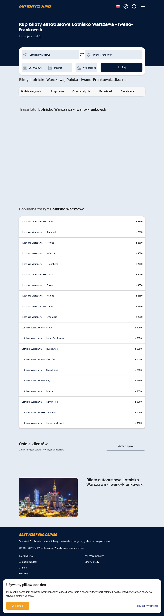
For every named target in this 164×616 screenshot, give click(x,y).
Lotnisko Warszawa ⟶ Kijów (37, 327)
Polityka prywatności (146, 605)
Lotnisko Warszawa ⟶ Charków (38, 359)
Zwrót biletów (26, 556)
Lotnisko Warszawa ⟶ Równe (38, 242)
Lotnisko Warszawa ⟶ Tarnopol (39, 232)
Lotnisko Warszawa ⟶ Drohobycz (40, 264)
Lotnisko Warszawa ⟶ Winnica (38, 253)
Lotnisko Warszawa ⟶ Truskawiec (40, 349)
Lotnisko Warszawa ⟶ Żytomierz (39, 317)
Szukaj (122, 67)
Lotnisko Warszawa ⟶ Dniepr (38, 285)
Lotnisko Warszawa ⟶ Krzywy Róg (40, 401)
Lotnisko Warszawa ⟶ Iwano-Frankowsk (43, 338)
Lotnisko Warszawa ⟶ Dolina (37, 274)
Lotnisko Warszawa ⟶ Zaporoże (39, 412)
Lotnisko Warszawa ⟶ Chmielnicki (40, 370)
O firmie (23, 567)
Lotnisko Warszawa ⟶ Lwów (37, 221)
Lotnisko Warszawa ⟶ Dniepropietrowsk (43, 423)
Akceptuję (17, 605)
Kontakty (23, 573)
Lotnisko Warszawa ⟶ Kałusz (38, 295)
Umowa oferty (92, 562)
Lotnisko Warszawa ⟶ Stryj (36, 380)
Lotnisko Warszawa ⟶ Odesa (37, 391)
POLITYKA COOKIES (94, 556)
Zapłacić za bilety (28, 562)
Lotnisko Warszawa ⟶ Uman (37, 306)
